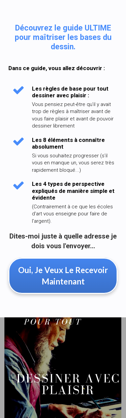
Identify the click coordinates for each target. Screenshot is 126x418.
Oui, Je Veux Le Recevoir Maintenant (63, 275)
